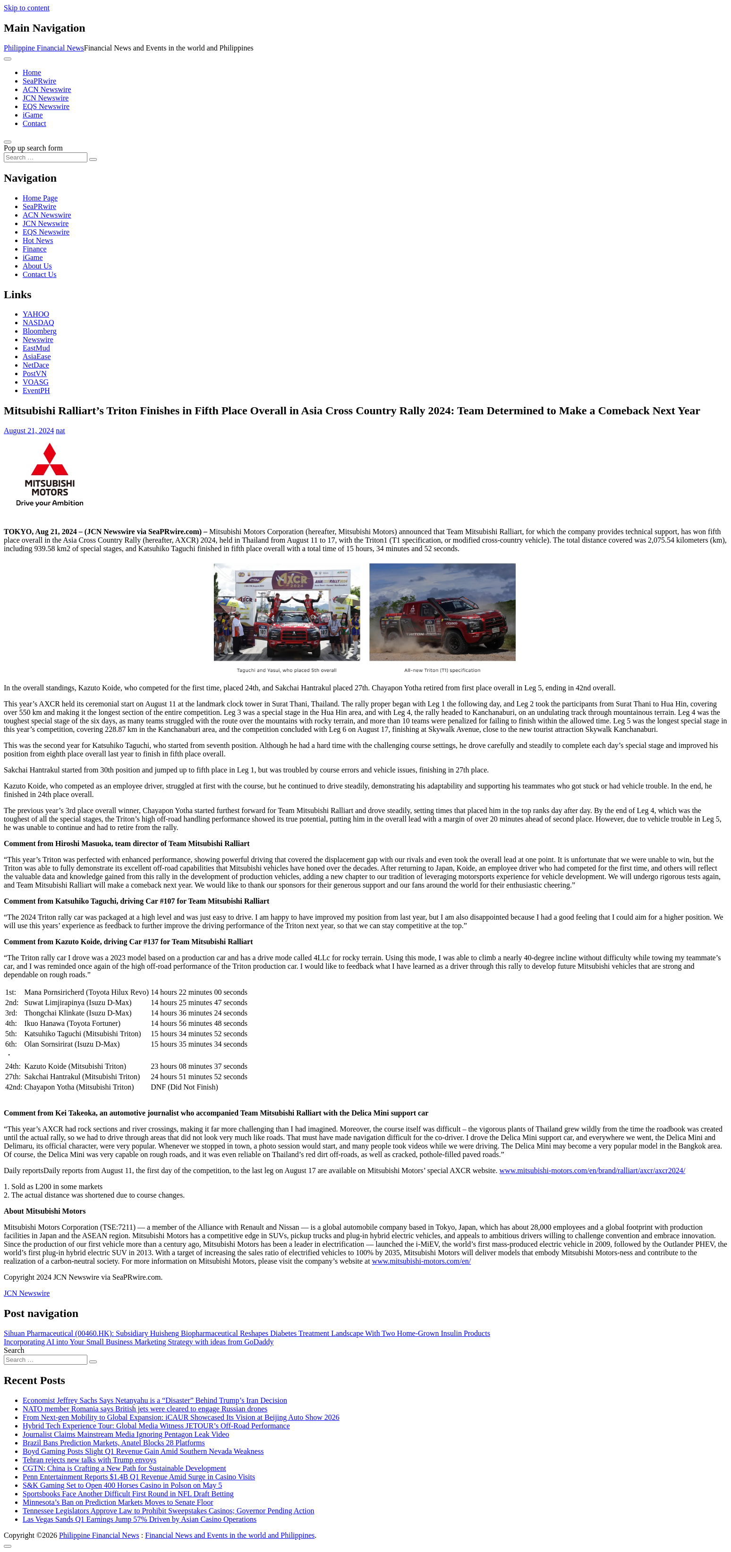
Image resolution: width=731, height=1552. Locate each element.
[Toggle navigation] (7, 59)
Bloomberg (40, 331)
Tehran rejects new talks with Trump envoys (89, 1460)
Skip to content (27, 8)
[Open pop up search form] (7, 142)
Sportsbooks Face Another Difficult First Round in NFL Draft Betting (128, 1494)
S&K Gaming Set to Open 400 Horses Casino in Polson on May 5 (122, 1485)
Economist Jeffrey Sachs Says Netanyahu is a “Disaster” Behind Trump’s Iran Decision (155, 1400)
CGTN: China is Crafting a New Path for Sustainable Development (124, 1468)
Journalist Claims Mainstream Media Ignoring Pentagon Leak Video (126, 1434)
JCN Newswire (45, 98)
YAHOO (36, 314)
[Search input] (45, 157)
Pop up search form (33, 148)
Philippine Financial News (44, 48)
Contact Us (40, 274)
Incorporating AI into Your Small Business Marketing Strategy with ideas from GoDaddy (139, 1342)
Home (32, 72)
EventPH (36, 390)
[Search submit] (93, 159)
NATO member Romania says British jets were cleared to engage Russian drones (145, 1409)
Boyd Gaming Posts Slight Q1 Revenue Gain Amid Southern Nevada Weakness (143, 1451)
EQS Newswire (46, 106)
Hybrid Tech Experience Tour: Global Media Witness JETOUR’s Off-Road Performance (156, 1426)
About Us (37, 266)
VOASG (36, 382)
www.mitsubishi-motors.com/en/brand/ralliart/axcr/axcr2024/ (593, 1170)
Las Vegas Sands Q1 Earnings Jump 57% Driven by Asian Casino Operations (139, 1519)
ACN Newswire (47, 89)
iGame (33, 115)
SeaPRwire (39, 81)
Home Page (40, 198)
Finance (35, 249)
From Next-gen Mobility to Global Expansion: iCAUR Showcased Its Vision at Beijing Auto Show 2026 (181, 1417)
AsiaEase (37, 356)
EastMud (36, 348)
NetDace (36, 365)
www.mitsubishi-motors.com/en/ (421, 1261)
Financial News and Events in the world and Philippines (229, 1535)
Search (14, 1350)
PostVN (35, 373)
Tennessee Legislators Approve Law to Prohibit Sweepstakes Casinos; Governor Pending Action (168, 1511)
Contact (34, 123)
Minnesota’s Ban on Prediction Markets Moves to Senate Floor (118, 1502)
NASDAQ (38, 323)
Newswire (38, 340)
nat (60, 431)
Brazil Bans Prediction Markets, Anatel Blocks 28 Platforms (114, 1443)
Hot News (38, 240)
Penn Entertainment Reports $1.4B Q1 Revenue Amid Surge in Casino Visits (139, 1477)
